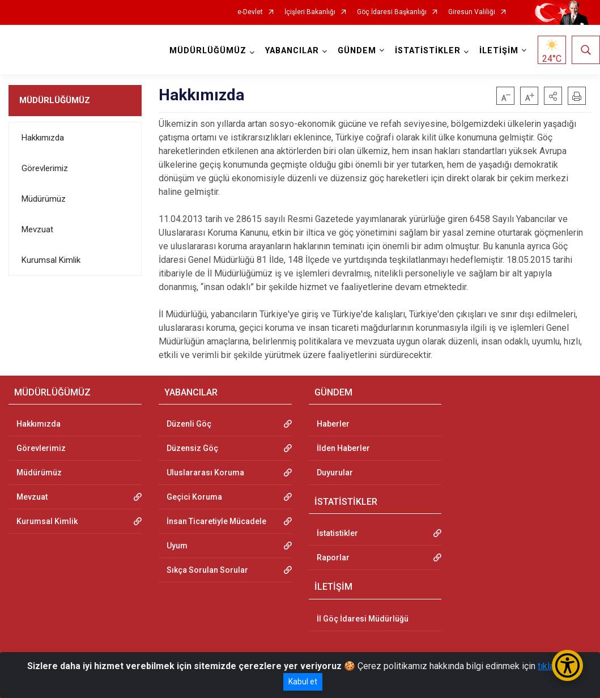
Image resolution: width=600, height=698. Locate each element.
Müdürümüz (44, 199)
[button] (553, 96)
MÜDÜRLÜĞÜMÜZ (54, 100)
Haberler (333, 423)
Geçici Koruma (194, 496)
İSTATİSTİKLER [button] (428, 51)
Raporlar (333, 557)
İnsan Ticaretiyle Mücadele (216, 521)
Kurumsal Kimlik (51, 260)
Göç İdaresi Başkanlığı (392, 12)
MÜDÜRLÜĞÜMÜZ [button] (207, 51)
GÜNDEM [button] (357, 51)
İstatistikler (337, 533)
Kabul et (302, 681)
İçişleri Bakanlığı (309, 12)
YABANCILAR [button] (292, 51)
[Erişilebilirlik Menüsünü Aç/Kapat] (567, 665)
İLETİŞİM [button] (498, 51)
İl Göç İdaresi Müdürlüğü (362, 618)
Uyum (177, 545)
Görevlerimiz (45, 168)
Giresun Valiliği (471, 12)
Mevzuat (37, 229)
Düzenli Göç (189, 423)
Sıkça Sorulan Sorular (207, 569)
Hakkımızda (43, 138)
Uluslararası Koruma (205, 472)
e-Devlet (250, 12)
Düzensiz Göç (192, 448)
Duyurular (335, 472)
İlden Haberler (343, 448)
